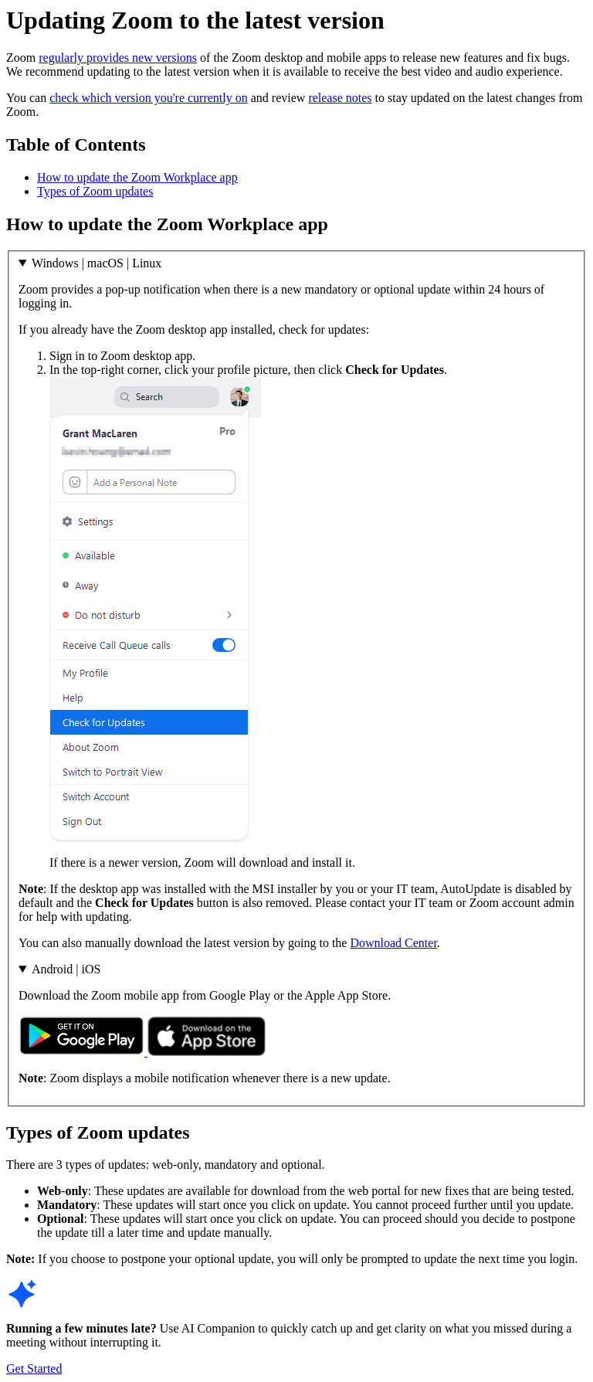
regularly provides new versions (118, 57)
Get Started (34, 1368)
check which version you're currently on (148, 97)
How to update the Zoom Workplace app (137, 177)
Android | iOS (66, 969)
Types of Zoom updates (95, 191)
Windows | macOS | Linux (96, 263)
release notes (339, 97)
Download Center (393, 942)
